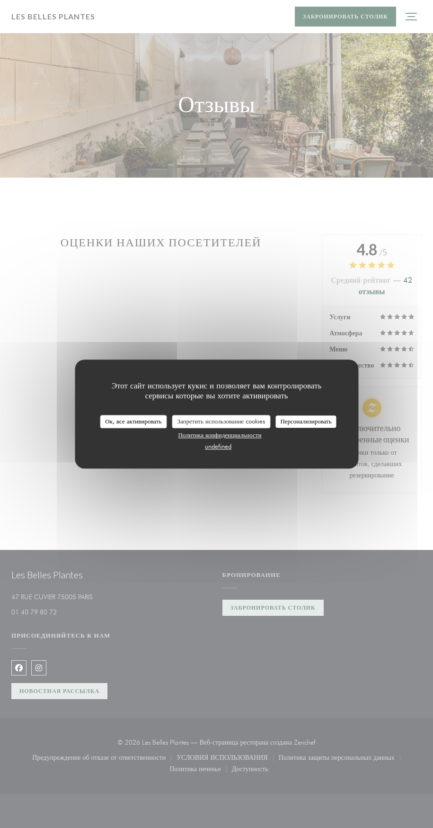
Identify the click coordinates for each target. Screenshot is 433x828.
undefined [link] (218, 446)
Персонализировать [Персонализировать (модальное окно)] (305, 421)
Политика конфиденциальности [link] (220, 435)
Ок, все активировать (133, 421)
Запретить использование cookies (221, 421)
